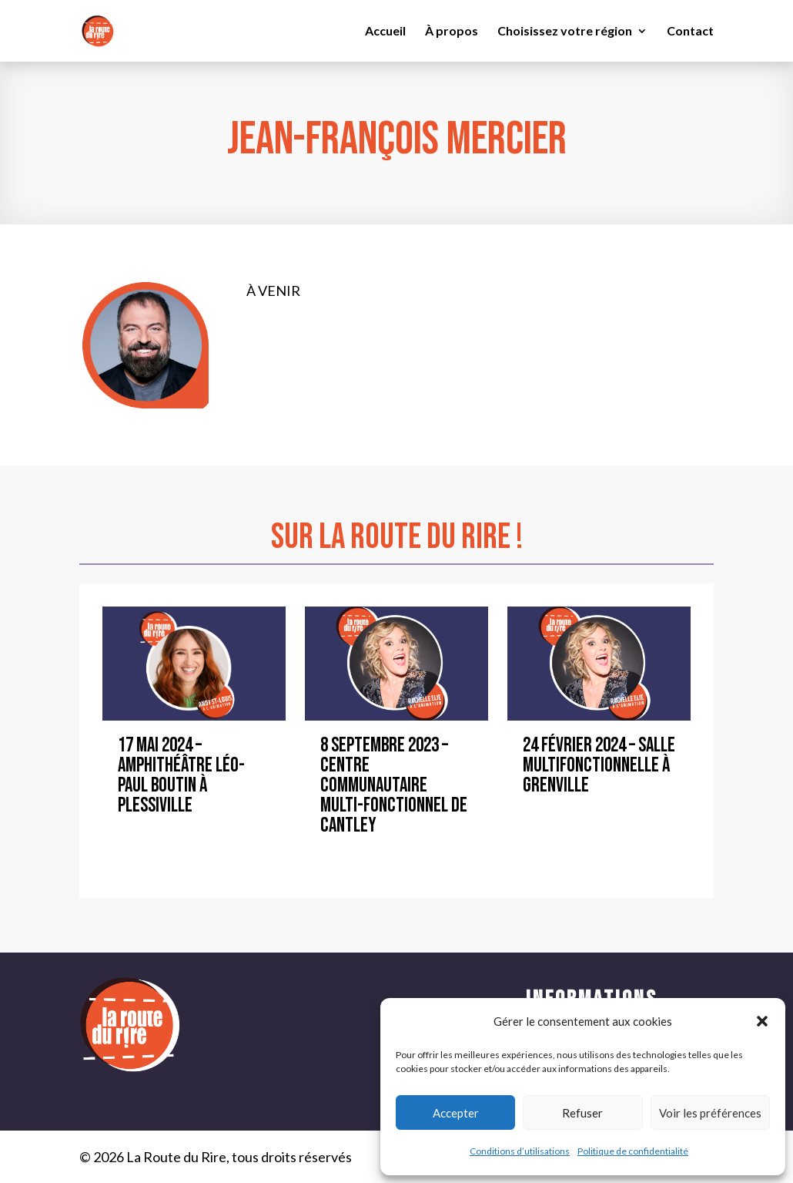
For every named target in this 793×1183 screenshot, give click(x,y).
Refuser (582, 1113)
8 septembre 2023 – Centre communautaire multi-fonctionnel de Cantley (393, 786)
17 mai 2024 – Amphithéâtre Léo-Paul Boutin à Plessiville (181, 776)
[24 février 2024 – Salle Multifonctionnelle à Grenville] (599, 664)
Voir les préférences (710, 1113)
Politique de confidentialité (632, 1151)
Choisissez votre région (564, 31)
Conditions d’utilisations (520, 1151)
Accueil (385, 31)
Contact (690, 31)
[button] (762, 1021)
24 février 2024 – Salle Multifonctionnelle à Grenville (599, 766)
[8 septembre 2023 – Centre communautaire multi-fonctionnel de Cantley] (396, 664)
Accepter (456, 1113)
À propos (451, 31)
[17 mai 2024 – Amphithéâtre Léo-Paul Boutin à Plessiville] (194, 664)
